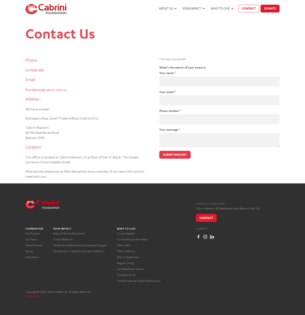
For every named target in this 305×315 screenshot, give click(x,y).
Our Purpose (32, 233)
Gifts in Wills (124, 245)
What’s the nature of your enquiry (182, 67)
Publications (32, 257)
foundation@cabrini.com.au (46, 90)
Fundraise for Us (126, 274)
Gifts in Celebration (128, 257)
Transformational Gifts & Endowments (138, 280)
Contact (249, 8)
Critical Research (62, 239)
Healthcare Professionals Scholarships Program (80, 245)
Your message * (169, 129)
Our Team (31, 239)
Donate (270, 8)
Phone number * (170, 111)
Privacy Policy (33, 295)
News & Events (33, 245)
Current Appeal (126, 233)
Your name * (167, 73)
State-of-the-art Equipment (69, 233)
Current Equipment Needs (132, 239)
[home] (45, 9)
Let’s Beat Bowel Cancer (130, 269)
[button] (168, 8)
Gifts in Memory (126, 251)
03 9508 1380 (34, 70)
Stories (29, 251)
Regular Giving (125, 263)
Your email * (167, 92)
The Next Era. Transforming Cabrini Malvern (78, 251)
